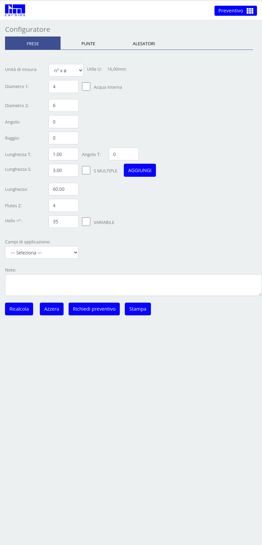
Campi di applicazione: (28, 242)
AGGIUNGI (140, 170)
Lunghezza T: (18, 154)
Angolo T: (91, 154)
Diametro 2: (17, 105)
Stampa (137, 309)
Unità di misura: (21, 69)
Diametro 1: (17, 86)
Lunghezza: (16, 189)
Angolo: (12, 122)
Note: (10, 270)
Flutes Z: (13, 206)
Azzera (51, 309)
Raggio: (12, 138)
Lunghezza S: (18, 169)
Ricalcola (19, 309)
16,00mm (116, 69)
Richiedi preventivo (94, 309)
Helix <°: (13, 221)
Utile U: (94, 69)
